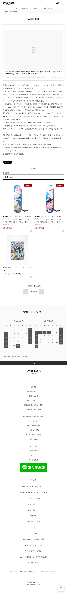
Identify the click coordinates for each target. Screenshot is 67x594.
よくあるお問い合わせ (33, 435)
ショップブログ (33, 421)
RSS (30, 430)
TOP (6, 12)
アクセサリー (33, 516)
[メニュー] (63, 3)
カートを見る (33, 460)
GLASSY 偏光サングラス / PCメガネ (33, 492)
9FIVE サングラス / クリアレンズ (33, 487)
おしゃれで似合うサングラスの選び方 (33, 557)
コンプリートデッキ (34, 498)
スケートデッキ (33, 504)
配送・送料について (34, 391)
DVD (33, 527)
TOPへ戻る (33, 363)
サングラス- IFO (33, 522)
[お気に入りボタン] (31, 231)
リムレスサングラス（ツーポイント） (33, 545)
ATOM (36, 430)
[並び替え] (33, 177)
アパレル (33, 533)
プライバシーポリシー (33, 409)
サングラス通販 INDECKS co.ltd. (33, 571)
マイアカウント (33, 446)
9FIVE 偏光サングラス (33, 551)
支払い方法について (34, 400)
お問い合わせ (33, 439)
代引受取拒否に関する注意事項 (33, 416)
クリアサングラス (33, 563)
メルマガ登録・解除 (34, 425)
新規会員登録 (33, 451)
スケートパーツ (33, 510)
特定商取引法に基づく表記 (33, 405)
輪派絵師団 (13, 12)
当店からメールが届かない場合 (33, 539)
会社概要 (33, 387)
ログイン (33, 455)
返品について (33, 396)
